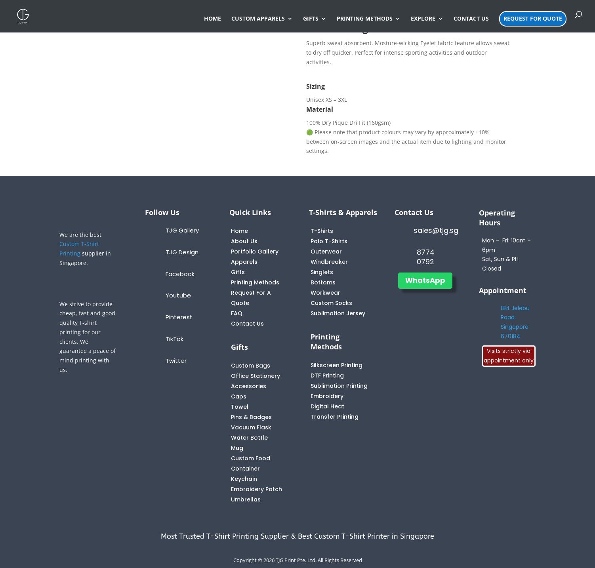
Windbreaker (329, 262)
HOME (212, 19)
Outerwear (326, 251)
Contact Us (247, 324)
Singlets (322, 272)
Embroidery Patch (256, 489)
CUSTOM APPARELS (258, 19)
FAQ (236, 313)
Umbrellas (246, 499)
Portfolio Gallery (254, 251)
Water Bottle (249, 438)
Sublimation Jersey (338, 313)
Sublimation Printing (339, 386)
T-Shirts (322, 231)
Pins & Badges (251, 417)
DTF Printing (327, 375)
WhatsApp (425, 280)
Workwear (325, 293)
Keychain (244, 479)
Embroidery (327, 396)
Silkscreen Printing (336, 365)
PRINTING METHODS (365, 19)
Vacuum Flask (251, 427)
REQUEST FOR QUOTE (532, 18)
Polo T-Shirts (329, 241)
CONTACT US (471, 19)
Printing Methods (255, 282)
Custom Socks (331, 303)
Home (239, 231)
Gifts (238, 272)
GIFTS (310, 19)
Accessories (248, 386)
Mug (237, 448)
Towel (239, 407)
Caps (238, 396)
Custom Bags (250, 366)
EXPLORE (423, 19)
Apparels (244, 262)
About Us (244, 241)
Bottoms (323, 282)
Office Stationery (255, 376)
